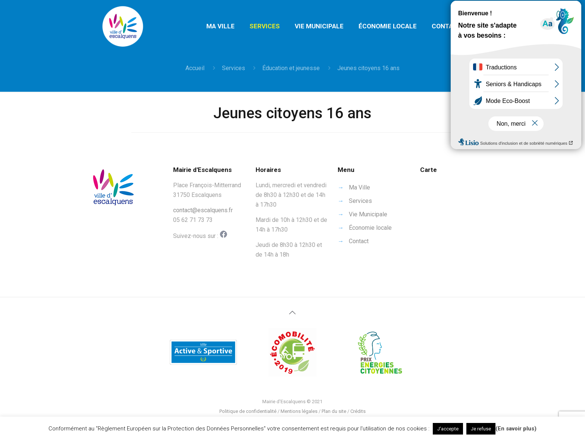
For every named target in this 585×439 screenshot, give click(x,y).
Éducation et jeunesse (291, 68)
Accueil (194, 68)
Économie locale (370, 227)
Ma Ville (359, 187)
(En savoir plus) (515, 428)
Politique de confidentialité (247, 411)
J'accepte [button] (448, 429)
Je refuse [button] (481, 429)
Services (233, 68)
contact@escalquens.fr (203, 210)
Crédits (358, 411)
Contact (359, 241)
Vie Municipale (368, 214)
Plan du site (334, 411)
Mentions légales (299, 411)
